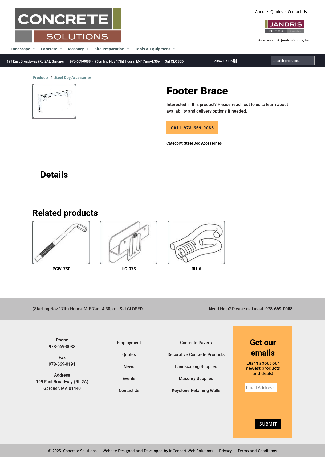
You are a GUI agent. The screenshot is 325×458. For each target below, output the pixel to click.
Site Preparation (112, 49)
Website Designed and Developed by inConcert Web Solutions (158, 450)
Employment (129, 342)
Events (129, 378)
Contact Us (297, 11)
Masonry (78, 49)
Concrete (52, 49)
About (260, 11)
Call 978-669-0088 (192, 127)
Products (40, 77)
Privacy (225, 450)
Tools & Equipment (155, 49)
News (129, 366)
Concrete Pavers (196, 342)
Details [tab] (54, 175)
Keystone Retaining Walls (196, 390)
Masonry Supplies (196, 378)
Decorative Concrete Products (196, 354)
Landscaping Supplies (196, 366)
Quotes (276, 11)
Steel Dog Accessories (72, 77)
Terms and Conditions (257, 450)
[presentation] (261, 406)
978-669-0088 (80, 61)
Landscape (23, 49)
